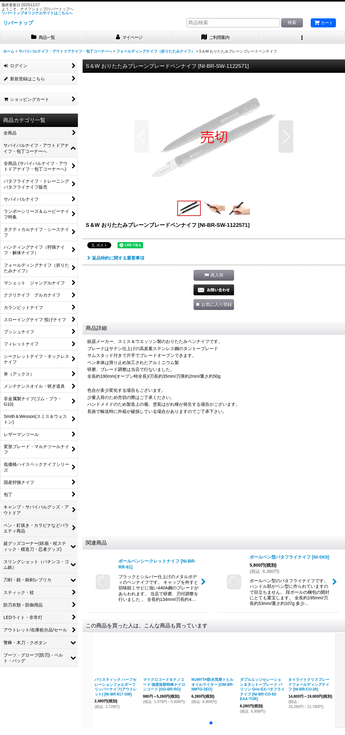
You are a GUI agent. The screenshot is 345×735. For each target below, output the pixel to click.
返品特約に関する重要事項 (115, 257)
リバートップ (18, 23)
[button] (302, 37)
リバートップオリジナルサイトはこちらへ (37, 13)
